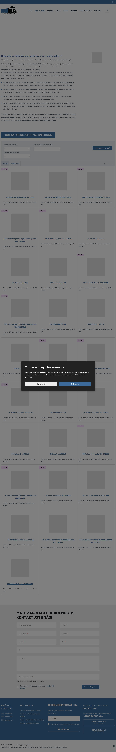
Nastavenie (41, 384)
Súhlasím (75, 384)
